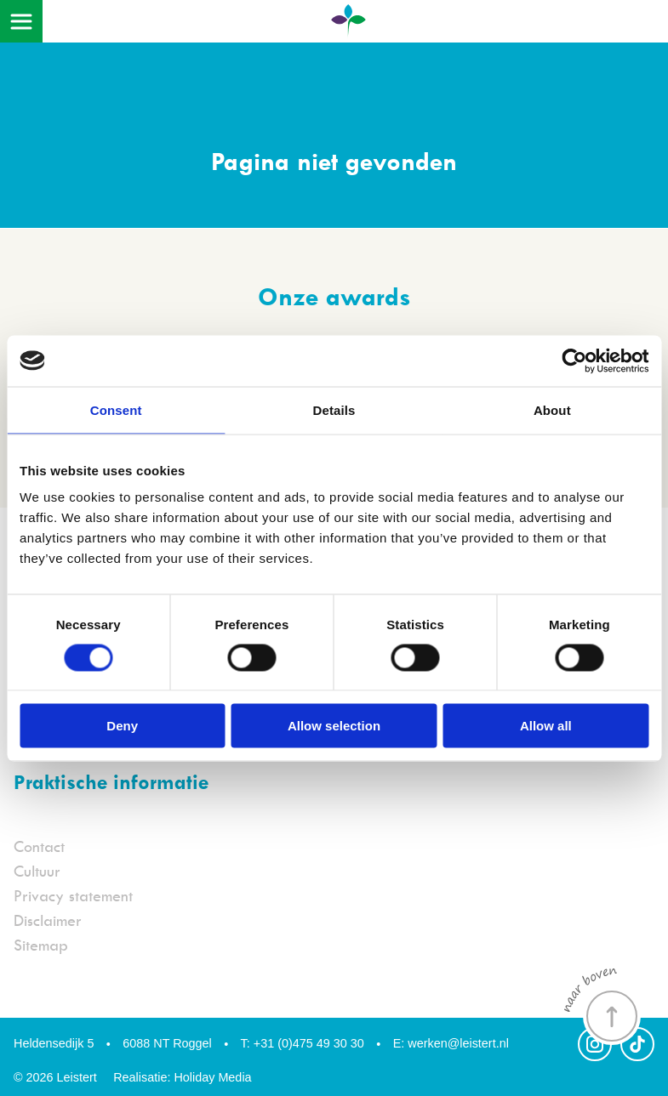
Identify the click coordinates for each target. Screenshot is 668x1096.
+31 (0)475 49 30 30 (302, 1043)
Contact (39, 846)
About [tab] (552, 409)
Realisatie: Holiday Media (182, 1076)
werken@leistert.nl (451, 1043)
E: (399, 1043)
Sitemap (41, 945)
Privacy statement (73, 896)
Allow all (546, 725)
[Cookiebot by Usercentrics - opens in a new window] (574, 360)
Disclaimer (48, 920)
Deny (122, 725)
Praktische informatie (111, 781)
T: (245, 1043)
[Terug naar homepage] (348, 27)
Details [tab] (334, 409)
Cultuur (37, 871)
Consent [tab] (116, 409)
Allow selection (334, 725)
